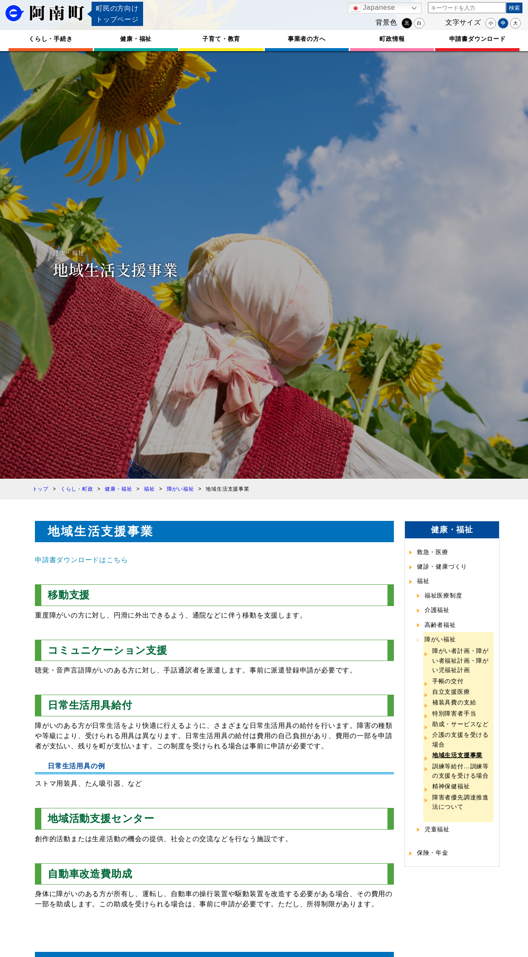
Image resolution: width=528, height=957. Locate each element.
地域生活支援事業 (457, 755)
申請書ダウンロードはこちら (81, 559)
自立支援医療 (451, 691)
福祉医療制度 (443, 595)
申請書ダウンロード (477, 38)
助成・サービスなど (460, 724)
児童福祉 (437, 829)
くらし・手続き (51, 38)
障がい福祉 (440, 639)
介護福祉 (437, 609)
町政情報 (392, 38)
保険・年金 (432, 852)
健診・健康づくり (442, 566)
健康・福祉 (136, 38)
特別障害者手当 (454, 713)
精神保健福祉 (451, 786)
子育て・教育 (221, 38)
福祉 (423, 581)
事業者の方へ (307, 38)
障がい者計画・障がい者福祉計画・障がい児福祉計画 (460, 660)
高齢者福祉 (440, 624)
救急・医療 (432, 552)
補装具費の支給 (454, 702)
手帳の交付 (448, 681)
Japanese (372, 8)
